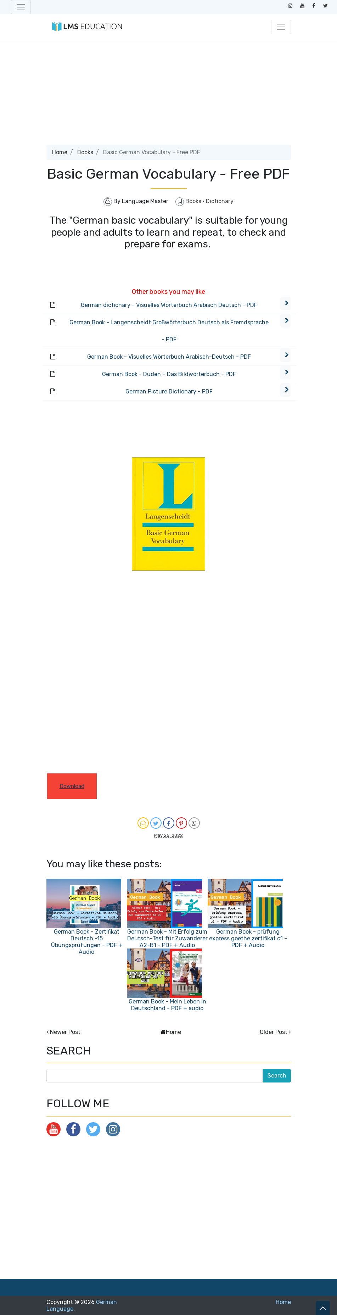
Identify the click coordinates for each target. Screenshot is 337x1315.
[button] (285, 303)
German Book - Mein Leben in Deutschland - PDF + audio (167, 1005)
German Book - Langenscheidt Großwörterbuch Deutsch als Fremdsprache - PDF (169, 331)
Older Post (273, 1032)
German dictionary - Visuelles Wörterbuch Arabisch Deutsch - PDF (169, 305)
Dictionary (220, 201)
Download (72, 786)
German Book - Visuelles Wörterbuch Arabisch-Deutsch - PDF (169, 356)
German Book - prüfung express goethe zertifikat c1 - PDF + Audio (248, 938)
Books (85, 152)
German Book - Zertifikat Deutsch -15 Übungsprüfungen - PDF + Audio (86, 941)
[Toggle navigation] (21, 7)
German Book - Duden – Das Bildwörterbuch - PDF (169, 374)
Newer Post (65, 1032)
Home (59, 152)
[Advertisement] (168, 95)
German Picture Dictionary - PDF (169, 391)
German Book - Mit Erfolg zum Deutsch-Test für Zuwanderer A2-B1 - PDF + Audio (167, 938)
